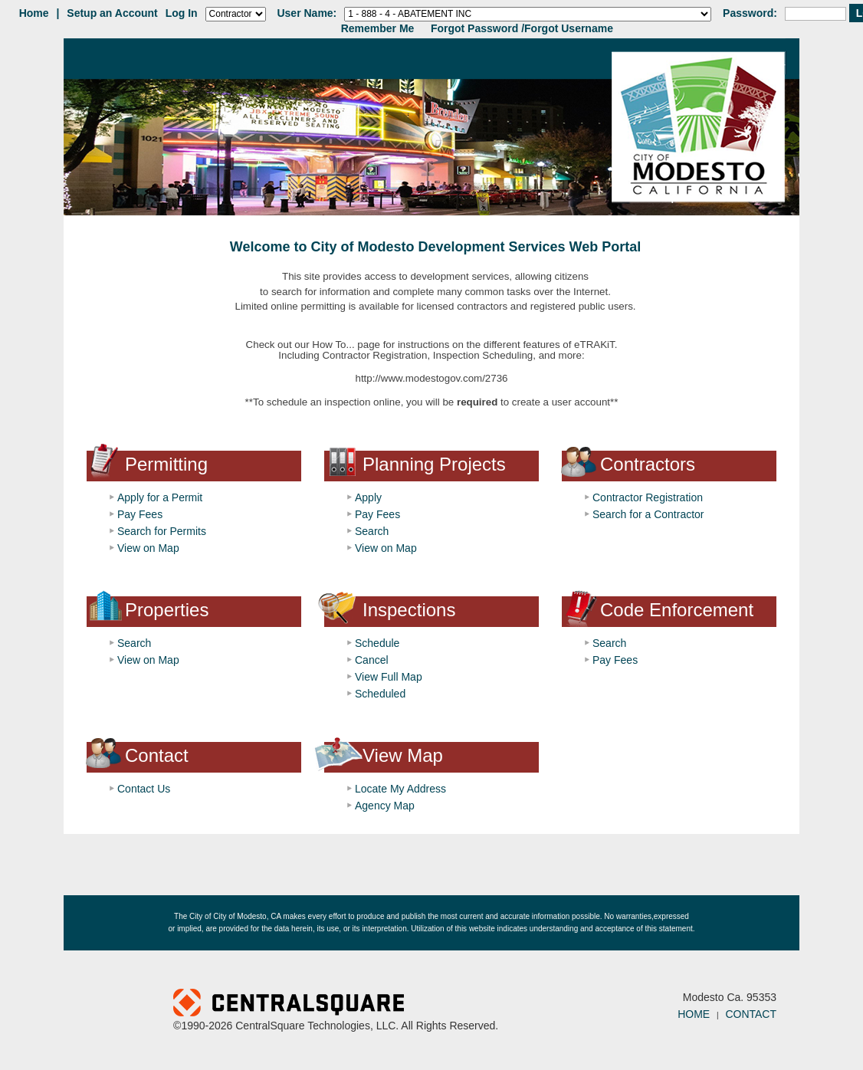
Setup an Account (112, 13)
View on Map (148, 548)
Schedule (377, 643)
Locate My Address (400, 789)
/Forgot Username (567, 28)
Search (372, 531)
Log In (182, 13)
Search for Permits (161, 531)
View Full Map (388, 677)
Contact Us (143, 789)
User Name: (306, 13)
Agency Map (385, 805)
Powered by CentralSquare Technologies (382, 1004)
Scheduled (380, 694)
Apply (368, 497)
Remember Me (378, 28)
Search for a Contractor (648, 514)
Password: (750, 13)
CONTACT (750, 1014)
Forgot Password (474, 28)
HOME (694, 1014)
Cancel (372, 660)
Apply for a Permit (159, 497)
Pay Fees (139, 514)
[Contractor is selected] (235, 14)
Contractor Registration (647, 497)
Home (34, 13)
